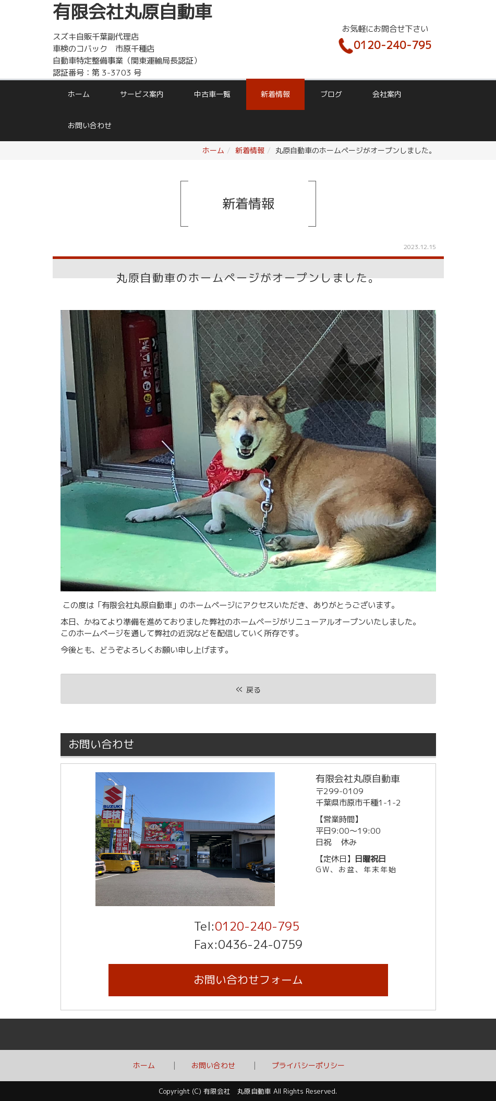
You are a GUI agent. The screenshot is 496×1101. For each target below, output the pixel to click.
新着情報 (275, 94)
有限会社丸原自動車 (132, 11)
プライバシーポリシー (308, 1065)
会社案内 (387, 94)
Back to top (248, 1034)
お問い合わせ (90, 125)
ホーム (79, 94)
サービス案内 (142, 94)
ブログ (331, 94)
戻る (248, 689)
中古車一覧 (212, 94)
